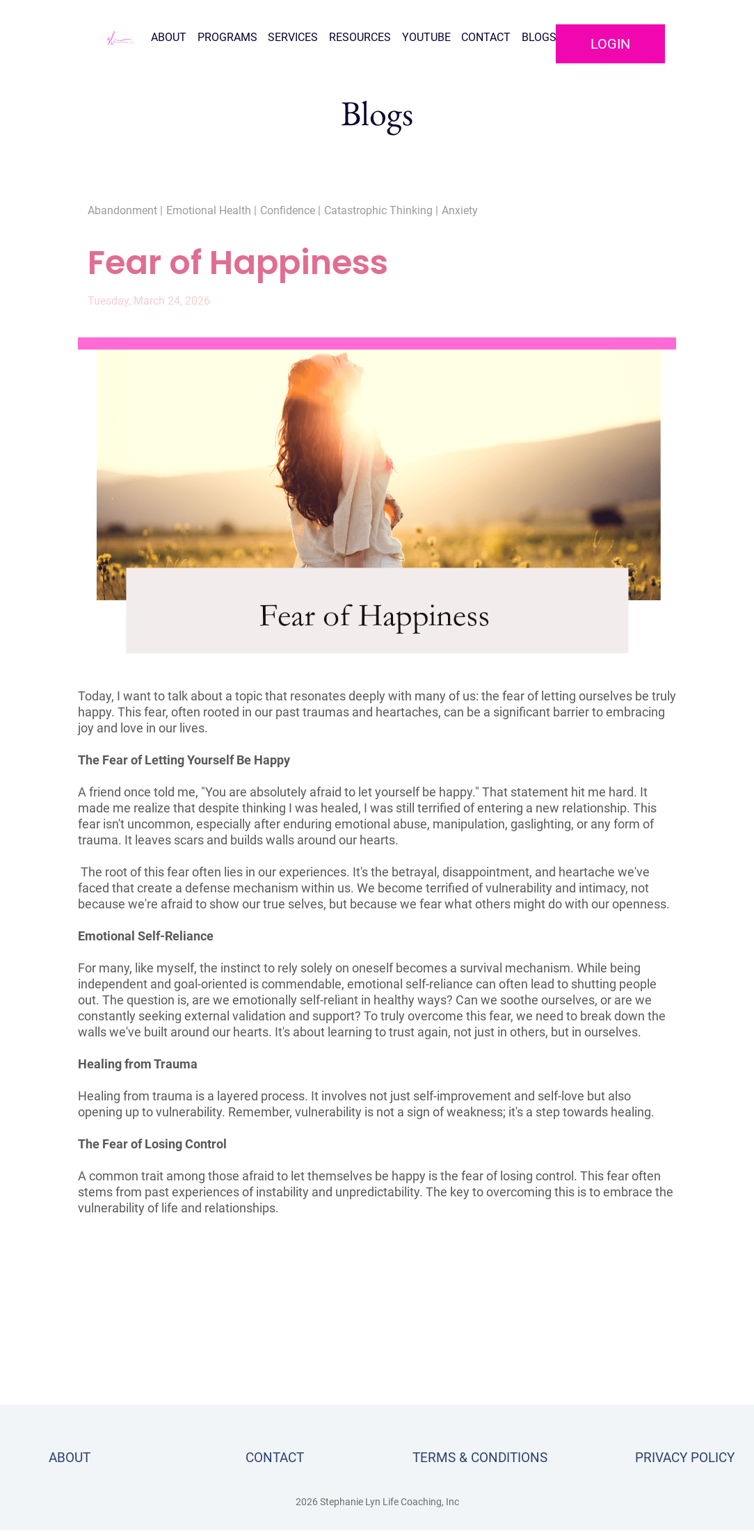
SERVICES (293, 37)
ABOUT (168, 37)
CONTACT (486, 37)
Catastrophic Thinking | (381, 210)
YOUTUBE (426, 37)
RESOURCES (360, 37)
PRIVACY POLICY (685, 1458)
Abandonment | (125, 210)
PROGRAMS (227, 37)
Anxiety (460, 210)
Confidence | (290, 210)
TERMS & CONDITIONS (479, 1458)
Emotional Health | (211, 210)
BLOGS (539, 37)
